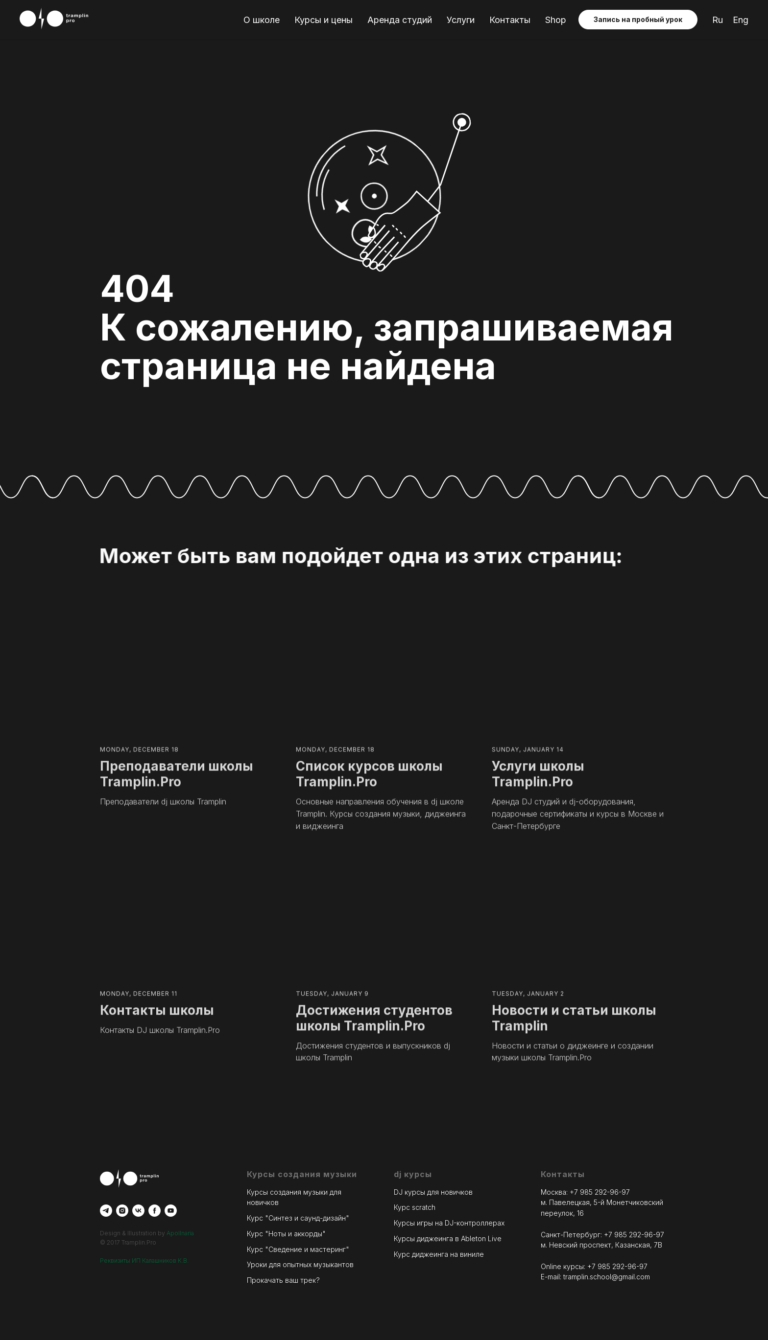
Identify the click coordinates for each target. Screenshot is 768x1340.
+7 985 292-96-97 (600, 1192)
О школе (261, 20)
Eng (740, 20)
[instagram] (122, 1210)
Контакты (509, 20)
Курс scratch (414, 1208)
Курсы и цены (323, 20)
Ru (717, 20)
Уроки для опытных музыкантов (300, 1264)
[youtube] (171, 1210)
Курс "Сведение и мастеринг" (298, 1249)
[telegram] (106, 1210)
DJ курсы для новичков (433, 1192)
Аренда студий (399, 20)
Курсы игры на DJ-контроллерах (449, 1223)
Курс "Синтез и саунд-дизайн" (298, 1218)
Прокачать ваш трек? (283, 1280)
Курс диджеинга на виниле (439, 1254)
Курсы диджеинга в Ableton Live (448, 1238)
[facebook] (154, 1210)
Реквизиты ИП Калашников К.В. (144, 1260)
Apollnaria (180, 1233)
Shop (555, 20)
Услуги (461, 20)
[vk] (138, 1210)
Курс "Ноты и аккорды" (286, 1233)
